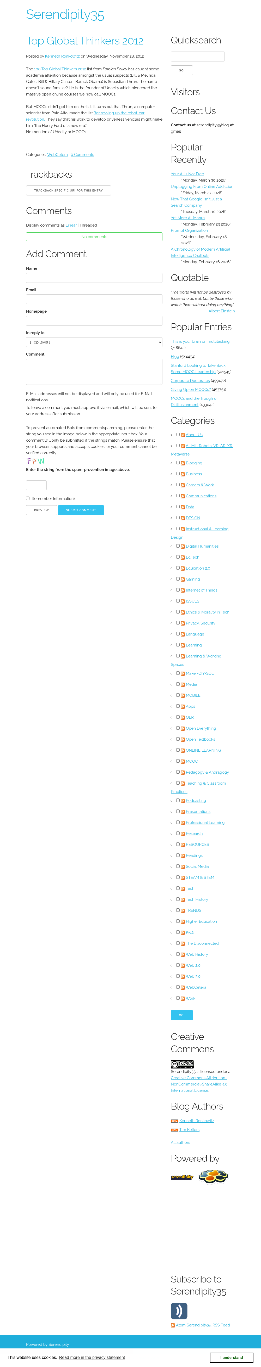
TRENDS (194, 910)
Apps (190, 706)
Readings (194, 855)
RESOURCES (197, 844)
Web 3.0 (193, 976)
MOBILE (193, 695)
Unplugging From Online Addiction (202, 186)
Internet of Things (201, 590)
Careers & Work (200, 485)
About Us (194, 434)
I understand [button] (232, 1357)
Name (31, 268)
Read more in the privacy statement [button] (92, 1357)
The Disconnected (202, 943)
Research (194, 833)
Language (195, 634)
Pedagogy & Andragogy (207, 772)
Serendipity (58, 1344)
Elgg (175, 356)
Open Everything (201, 728)
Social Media (197, 866)
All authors (180, 1142)
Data (190, 507)
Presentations (198, 811)
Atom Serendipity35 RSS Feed (203, 1325)
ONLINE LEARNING (203, 750)
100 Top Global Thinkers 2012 (60, 69)
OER (190, 717)
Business (194, 474)
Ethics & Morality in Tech (207, 612)
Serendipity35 (65, 14)
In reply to (35, 332)
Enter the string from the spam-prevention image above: (78, 469)
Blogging (194, 463)
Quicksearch (196, 40)
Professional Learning (205, 822)
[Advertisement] (216, 1228)
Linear (71, 225)
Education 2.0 (198, 568)
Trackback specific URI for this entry (68, 190)
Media (191, 684)
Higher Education (201, 921)
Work (190, 998)
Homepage (36, 311)
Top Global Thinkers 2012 (84, 40)
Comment (35, 354)
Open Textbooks (200, 739)
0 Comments (82, 154)
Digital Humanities (202, 546)
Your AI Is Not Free (187, 174)
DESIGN (193, 518)
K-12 (190, 932)
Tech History (197, 899)
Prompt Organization (189, 230)
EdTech (192, 557)
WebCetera (57, 154)
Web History (197, 954)
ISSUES (192, 601)
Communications (201, 496)
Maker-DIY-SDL (200, 673)
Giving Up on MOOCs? (191, 389)
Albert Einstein (222, 311)
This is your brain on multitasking (200, 341)
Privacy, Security (200, 623)
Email (31, 290)
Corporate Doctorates (190, 380)
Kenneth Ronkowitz (62, 56)
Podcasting (196, 800)
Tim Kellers (189, 1129)
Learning (194, 645)
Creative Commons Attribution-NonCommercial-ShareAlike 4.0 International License (199, 1084)
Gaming (193, 579)
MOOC (192, 761)
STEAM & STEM (200, 877)
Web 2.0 (193, 965)
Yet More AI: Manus (188, 218)
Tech (190, 888)
